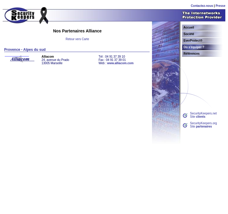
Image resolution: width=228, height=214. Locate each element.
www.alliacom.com (120, 63)
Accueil (188, 27)
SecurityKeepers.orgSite (203, 125)
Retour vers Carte (77, 39)
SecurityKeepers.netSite (203, 115)
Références (191, 53)
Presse (220, 5)
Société (188, 34)
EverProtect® (192, 40)
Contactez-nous (202, 5)
